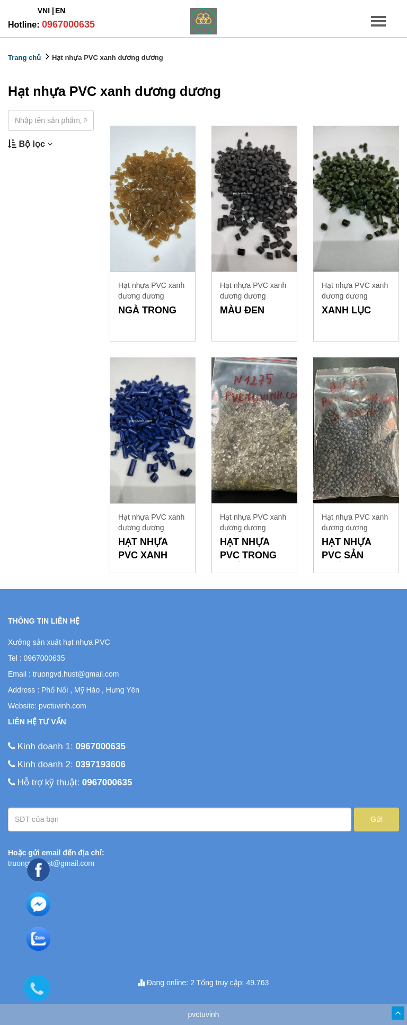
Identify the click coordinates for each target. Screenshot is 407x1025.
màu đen (242, 310)
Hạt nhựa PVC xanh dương (142, 549)
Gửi (376, 819)
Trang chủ (24, 58)
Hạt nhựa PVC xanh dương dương (107, 58)
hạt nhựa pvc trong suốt (248, 549)
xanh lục (346, 310)
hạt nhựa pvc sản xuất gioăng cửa (355, 549)
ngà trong (147, 310)
